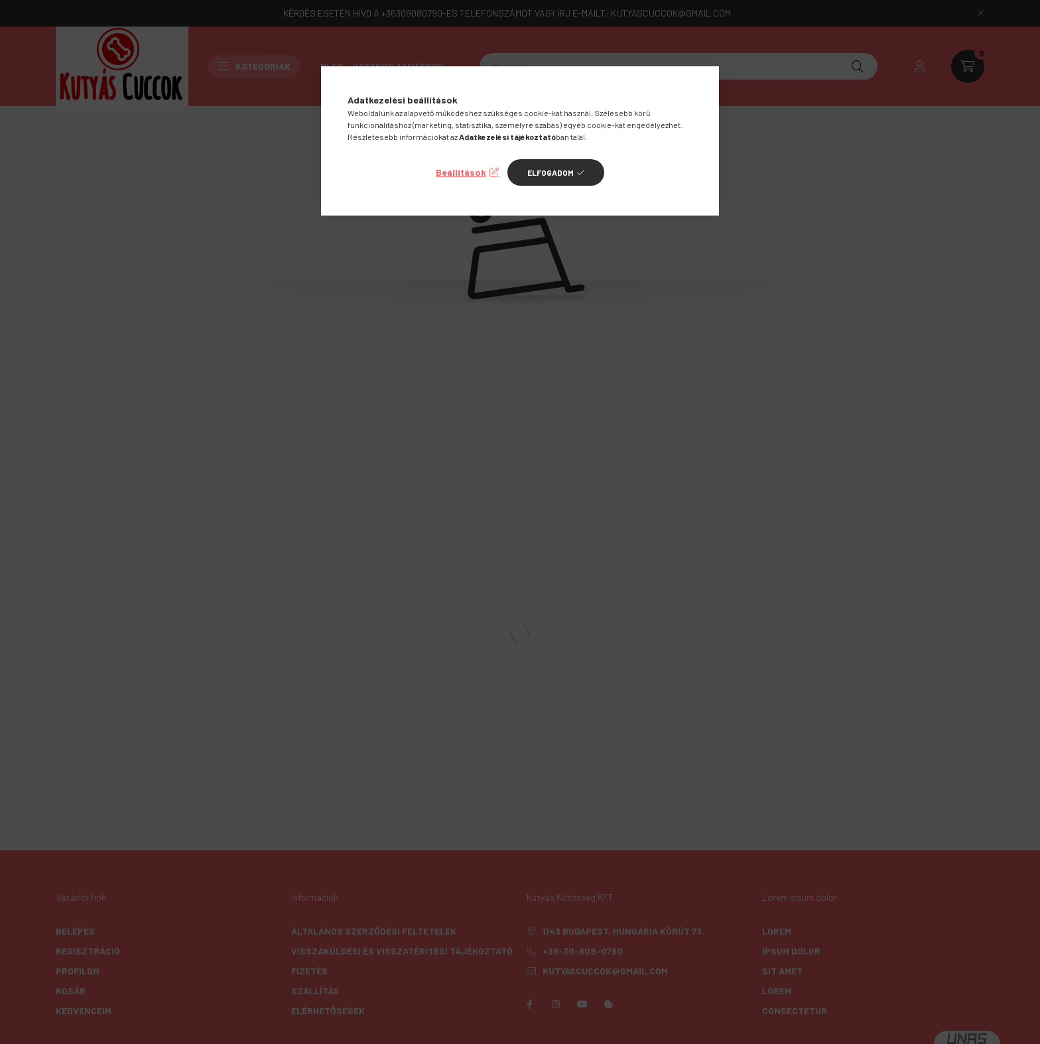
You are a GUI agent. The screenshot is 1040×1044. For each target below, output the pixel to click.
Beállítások (461, 172)
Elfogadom (550, 172)
